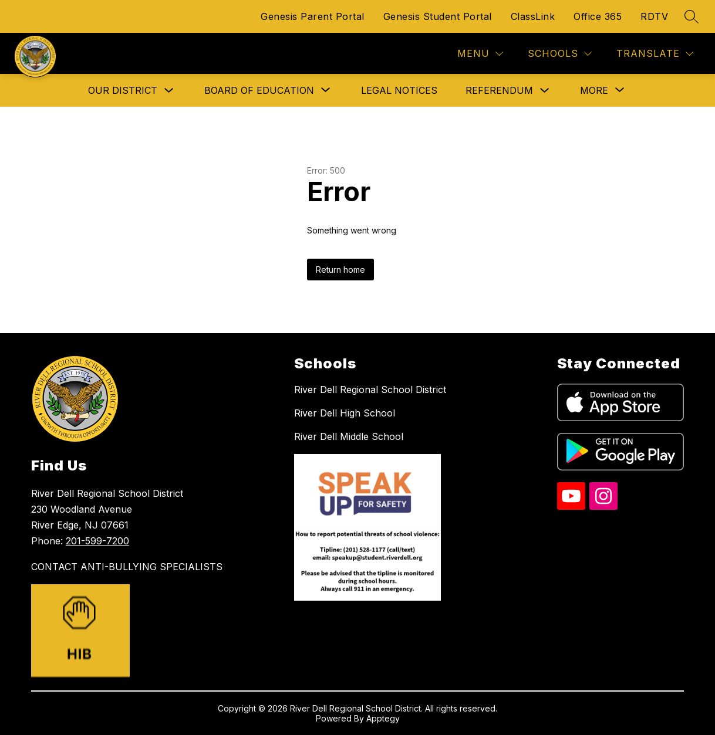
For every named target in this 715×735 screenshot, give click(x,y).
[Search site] (691, 16)
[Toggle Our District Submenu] (169, 91)
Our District (122, 90)
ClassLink (533, 16)
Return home (340, 270)
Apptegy (383, 718)
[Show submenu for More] (594, 90)
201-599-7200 (97, 541)
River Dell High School (344, 413)
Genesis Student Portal (437, 16)
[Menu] (480, 53)
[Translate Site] (654, 53)
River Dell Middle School (348, 436)
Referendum (499, 90)
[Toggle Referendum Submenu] (545, 91)
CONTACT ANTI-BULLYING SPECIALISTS (126, 567)
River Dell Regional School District (370, 389)
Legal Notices (399, 90)
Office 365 (598, 16)
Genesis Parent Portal (313, 16)
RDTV (654, 16)
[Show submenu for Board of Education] (259, 90)
